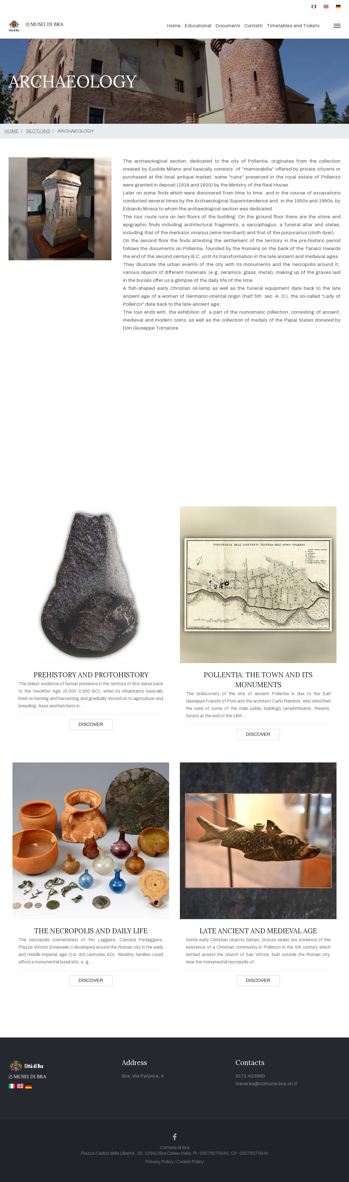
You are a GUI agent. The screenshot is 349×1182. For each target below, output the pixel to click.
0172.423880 (250, 1076)
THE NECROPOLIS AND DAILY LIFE (91, 931)
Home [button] (173, 25)
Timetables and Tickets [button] (293, 25)
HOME (12, 131)
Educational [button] (198, 25)
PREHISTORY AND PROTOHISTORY (90, 674)
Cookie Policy (190, 1161)
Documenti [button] (228, 25)
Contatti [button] (253, 25)
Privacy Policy (159, 1161)
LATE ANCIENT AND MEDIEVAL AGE (258, 931)
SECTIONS (38, 131)
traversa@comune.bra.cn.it (266, 1083)
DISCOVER (91, 724)
